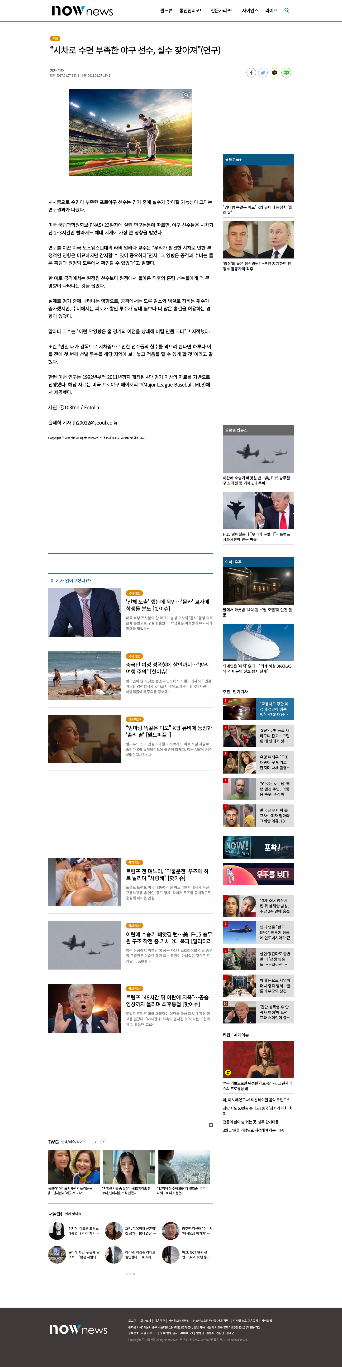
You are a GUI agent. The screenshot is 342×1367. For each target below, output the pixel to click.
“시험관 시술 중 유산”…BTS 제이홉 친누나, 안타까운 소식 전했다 (180, 1190)
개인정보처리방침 (178, 1321)
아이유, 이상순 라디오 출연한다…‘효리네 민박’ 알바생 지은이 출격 (140, 1257)
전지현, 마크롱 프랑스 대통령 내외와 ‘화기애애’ (83, 1233)
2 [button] (131, 1274)
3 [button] (134, 1274)
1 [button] (127, 1274)
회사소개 (145, 1321)
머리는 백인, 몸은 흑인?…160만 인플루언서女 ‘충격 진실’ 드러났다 (70, 1190)
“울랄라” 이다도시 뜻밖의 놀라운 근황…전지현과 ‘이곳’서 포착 (123, 1190)
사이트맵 (266, 1321)
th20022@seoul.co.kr (95, 422)
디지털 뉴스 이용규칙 (245, 1321)
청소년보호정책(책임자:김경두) (211, 1321)
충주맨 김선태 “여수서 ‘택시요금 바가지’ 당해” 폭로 (197, 1233)
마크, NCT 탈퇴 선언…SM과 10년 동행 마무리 (196, 1257)
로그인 (132, 1321)
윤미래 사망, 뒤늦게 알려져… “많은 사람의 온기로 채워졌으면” (84, 1257)
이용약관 (159, 1321)
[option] (71, 1174)
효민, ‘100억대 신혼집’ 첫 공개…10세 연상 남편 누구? (140, 1233)
